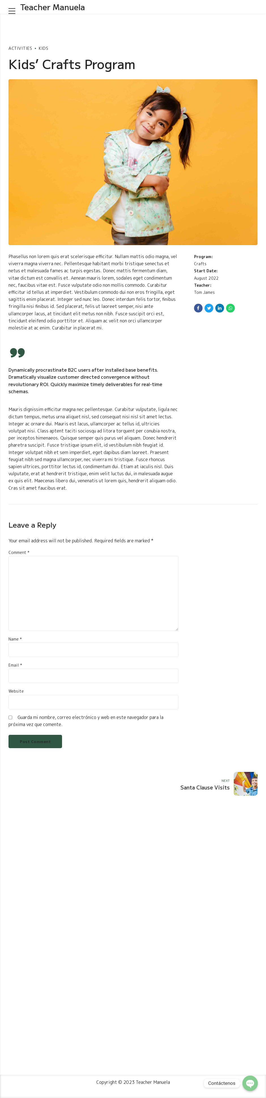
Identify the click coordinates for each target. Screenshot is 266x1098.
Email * (15, 665)
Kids (43, 48)
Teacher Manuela (52, 6)
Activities (20, 48)
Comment (18, 552)
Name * (15, 639)
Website (16, 691)
